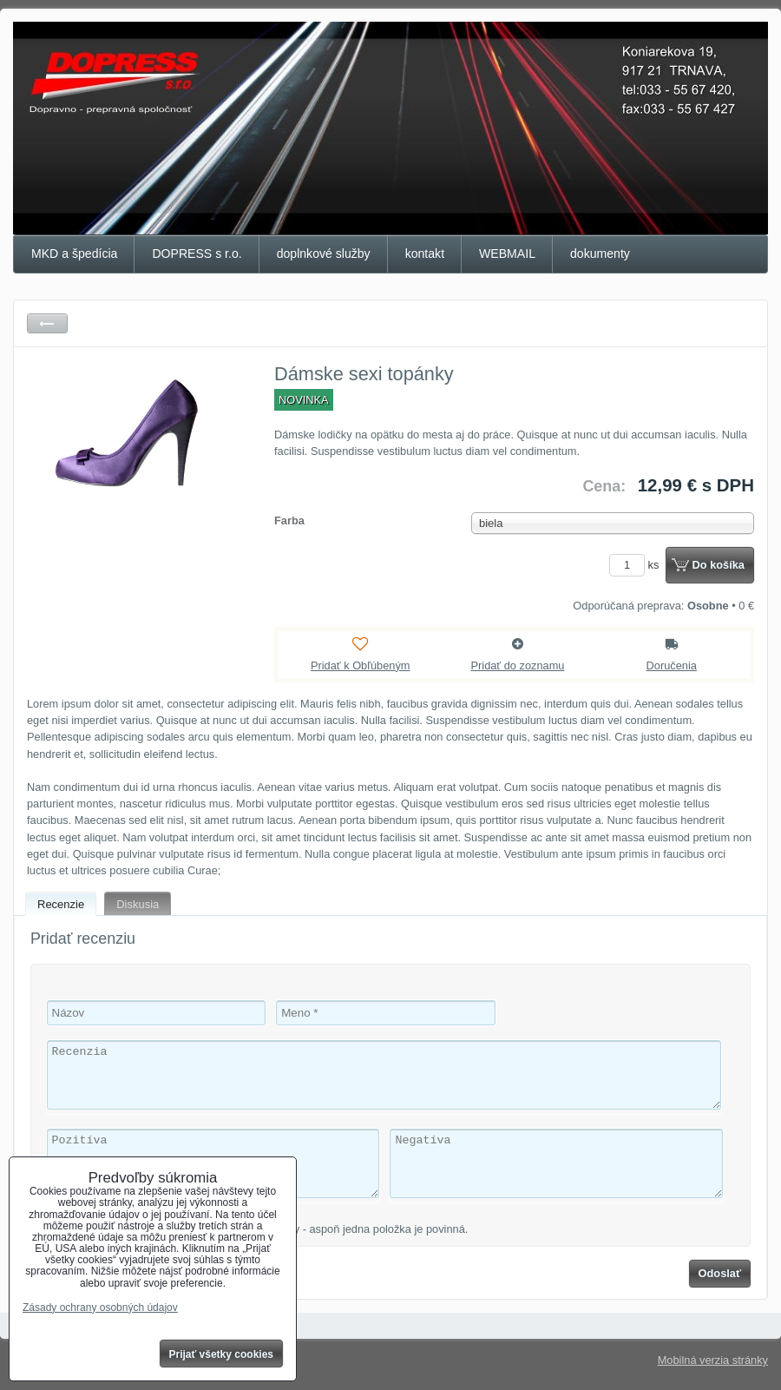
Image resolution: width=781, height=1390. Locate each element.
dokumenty (600, 253)
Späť (47, 323)
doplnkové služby (324, 253)
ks (637, 564)
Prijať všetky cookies (221, 1354)
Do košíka (718, 564)
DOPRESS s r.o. (196, 253)
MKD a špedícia (74, 253)
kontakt (424, 253)
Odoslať (720, 1273)
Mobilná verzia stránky (713, 1360)
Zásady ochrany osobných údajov (100, 1307)
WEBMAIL (507, 253)
